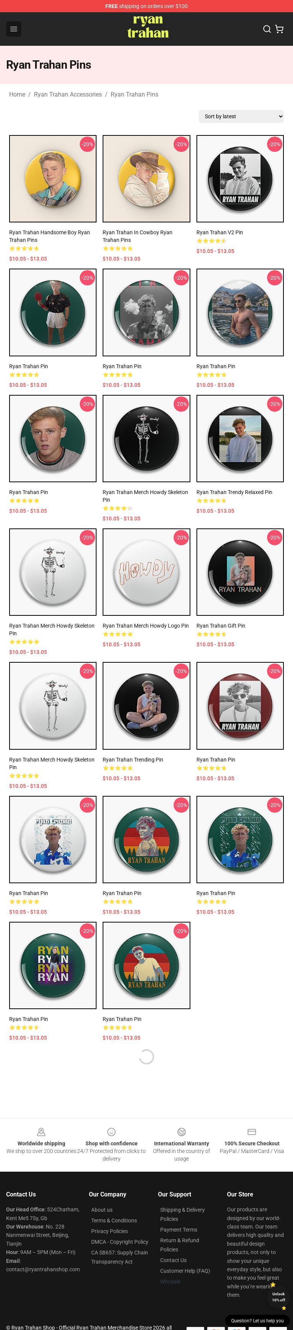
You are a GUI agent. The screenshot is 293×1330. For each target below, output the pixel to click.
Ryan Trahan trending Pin (133, 760)
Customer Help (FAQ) (185, 1271)
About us (102, 1210)
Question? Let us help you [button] (257, 1321)
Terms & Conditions (114, 1220)
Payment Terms (178, 1230)
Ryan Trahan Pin (28, 366)
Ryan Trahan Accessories (68, 94)
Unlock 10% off (278, 1297)
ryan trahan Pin (122, 366)
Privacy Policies (109, 1231)
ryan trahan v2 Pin (219, 232)
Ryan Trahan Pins (134, 94)
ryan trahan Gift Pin (220, 626)
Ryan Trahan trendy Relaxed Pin (234, 492)
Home (17, 94)
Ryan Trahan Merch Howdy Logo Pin (146, 626)
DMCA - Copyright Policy (119, 1242)
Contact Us (173, 1260)
